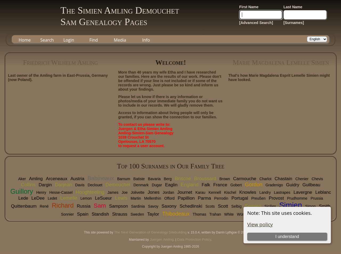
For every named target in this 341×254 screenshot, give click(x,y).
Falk (206, 184)
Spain (82, 214)
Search (47, 40)
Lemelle (68, 198)
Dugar (157, 185)
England (189, 184)
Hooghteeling (90, 192)
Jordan (168, 192)
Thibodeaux (175, 214)
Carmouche (244, 178)
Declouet (95, 185)
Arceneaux (56, 178)
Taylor (153, 214)
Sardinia (138, 206)
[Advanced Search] (256, 23)
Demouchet (117, 184)
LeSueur (103, 198)
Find (93, 40)
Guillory (21, 191)
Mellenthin (152, 198)
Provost (276, 198)
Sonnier (67, 214)
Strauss (119, 214)
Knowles (247, 192)
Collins (28, 184)
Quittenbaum (23, 206)
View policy (260, 224)
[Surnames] (293, 23)
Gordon (253, 184)
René (44, 206)
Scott (223, 206)
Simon (310, 206)
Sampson (118, 206)
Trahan (215, 214)
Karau (200, 192)
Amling (36, 178)
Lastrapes (282, 192)
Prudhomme (297, 198)
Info (146, 40)
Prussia (317, 198)
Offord (169, 198)
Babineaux (101, 178)
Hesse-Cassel (60, 192)
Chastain (283, 178)
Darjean (63, 184)
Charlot (265, 179)
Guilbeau (311, 184)
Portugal (240, 198)
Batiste (139, 179)
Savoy (153, 206)
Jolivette (137, 192)
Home (25, 40)
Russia (83, 206)
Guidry (292, 184)
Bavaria (154, 179)
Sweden (137, 214)
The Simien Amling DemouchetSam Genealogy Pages (119, 16)
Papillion (186, 198)
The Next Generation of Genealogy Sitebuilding (150, 232)
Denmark (141, 185)
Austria (77, 178)
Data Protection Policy (194, 239)
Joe (124, 192)
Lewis (121, 198)
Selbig (236, 206)
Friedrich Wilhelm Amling (60, 62)
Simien (290, 205)
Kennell (215, 192)
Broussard (205, 178)
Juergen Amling (162, 239)
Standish (100, 214)
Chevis (317, 179)
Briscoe (183, 178)
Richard (63, 205)
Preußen (258, 198)
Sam (100, 205)
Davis (79, 185)
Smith (324, 206)
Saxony (168, 206)
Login (68, 40)
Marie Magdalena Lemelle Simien (281, 62)
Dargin (45, 184)
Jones (154, 192)
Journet (184, 192)
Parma (204, 198)
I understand (287, 236)
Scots (210, 206)
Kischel (230, 192)
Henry (41, 192)
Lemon (86, 198)
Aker (22, 179)
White (229, 214)
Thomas (199, 214)
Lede (23, 198)
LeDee (37, 198)
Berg (168, 179)
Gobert (236, 185)
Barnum (123, 179)
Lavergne (303, 192)
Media (120, 40)
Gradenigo (274, 185)
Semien (253, 206)
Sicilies (270, 206)
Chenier (301, 179)
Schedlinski (191, 206)
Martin (136, 198)
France (220, 184)
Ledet (52, 198)
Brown (224, 179)
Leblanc (323, 192)
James (112, 192)
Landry (265, 192)
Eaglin (171, 184)
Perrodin (221, 198)
